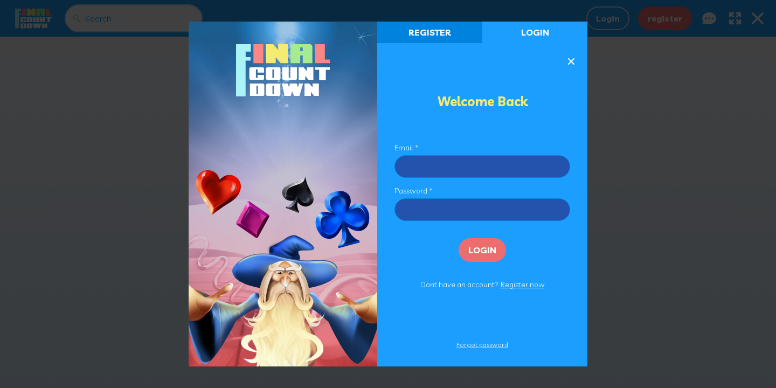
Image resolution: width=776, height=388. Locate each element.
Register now (523, 284)
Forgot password (482, 345)
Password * (413, 191)
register (429, 32)
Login (535, 32)
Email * (406, 148)
